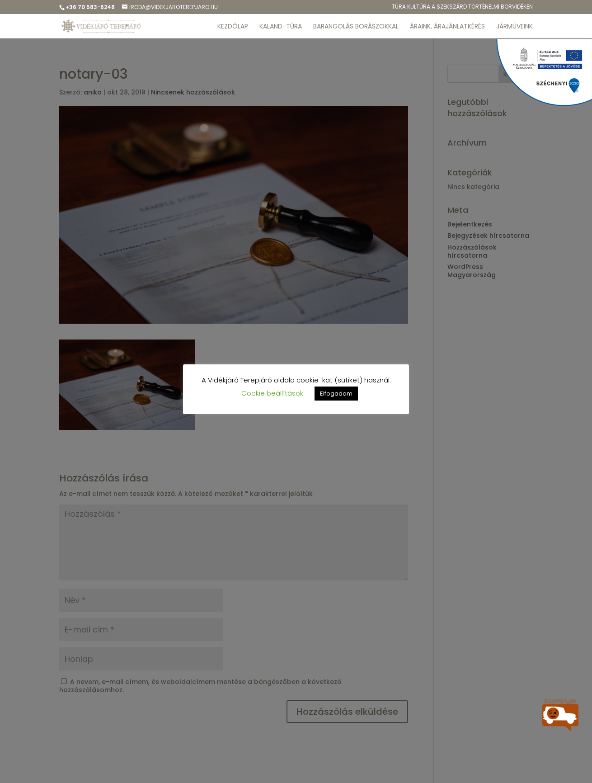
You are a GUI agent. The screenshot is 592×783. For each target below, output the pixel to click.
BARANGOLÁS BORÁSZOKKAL (356, 27)
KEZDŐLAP (232, 27)
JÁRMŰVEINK (514, 27)
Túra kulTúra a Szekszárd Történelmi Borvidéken (462, 7)
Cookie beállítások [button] (272, 393)
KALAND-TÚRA (280, 27)
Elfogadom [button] (336, 393)
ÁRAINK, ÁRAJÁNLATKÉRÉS (447, 27)
